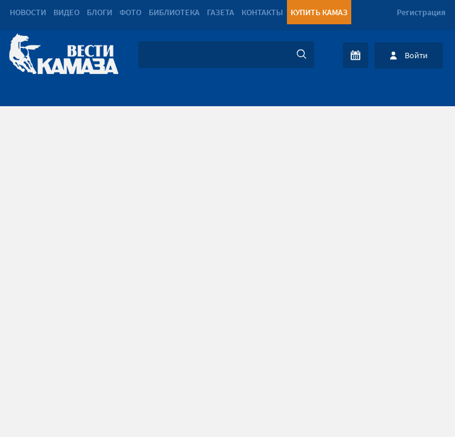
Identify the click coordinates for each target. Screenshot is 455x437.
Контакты (262, 12)
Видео (66, 12)
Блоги (99, 12)
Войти (416, 55)
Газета (220, 12)
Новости (28, 12)
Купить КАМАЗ (319, 12)
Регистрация (421, 12)
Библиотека (174, 12)
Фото (130, 12)
